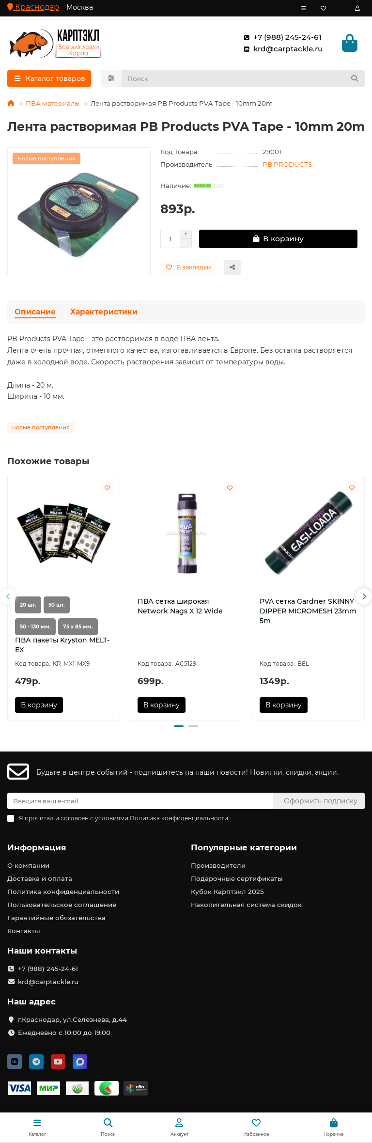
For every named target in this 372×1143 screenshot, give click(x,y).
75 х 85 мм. (78, 627)
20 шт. (28, 605)
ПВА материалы (52, 103)
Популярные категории (244, 847)
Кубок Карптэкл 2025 (227, 891)
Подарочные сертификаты (237, 878)
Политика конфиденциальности (63, 891)
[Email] (140, 801)
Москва (79, 7)
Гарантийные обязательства (56, 918)
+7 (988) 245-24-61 (281, 37)
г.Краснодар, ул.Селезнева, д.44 (72, 1019)
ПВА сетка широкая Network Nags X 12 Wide (180, 606)
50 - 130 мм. (35, 627)
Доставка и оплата (39, 878)
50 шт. (56, 605)
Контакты (23, 931)
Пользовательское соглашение (61, 904)
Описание (35, 311)
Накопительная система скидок (246, 904)
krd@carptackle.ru (281, 49)
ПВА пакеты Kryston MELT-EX (62, 645)
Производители (218, 865)
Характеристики (104, 311)
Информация (36, 847)
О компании (28, 865)
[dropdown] (303, 8)
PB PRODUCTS (287, 164)
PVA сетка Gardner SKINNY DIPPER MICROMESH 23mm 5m (308, 611)
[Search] (243, 78)
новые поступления (41, 427)
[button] (8, 596)
